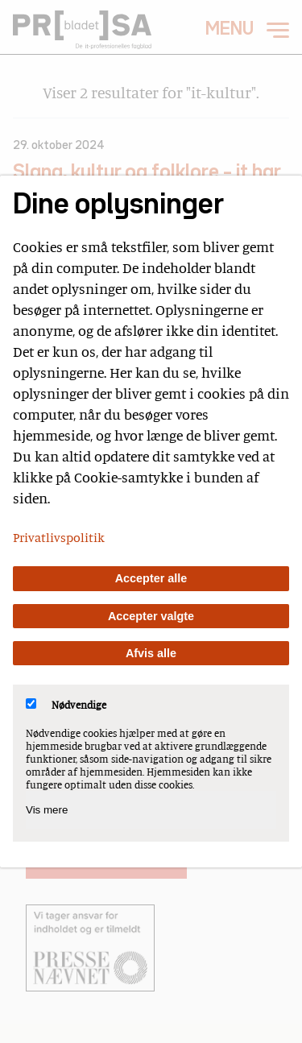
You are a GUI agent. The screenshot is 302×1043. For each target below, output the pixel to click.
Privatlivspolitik (59, 537)
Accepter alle (151, 578)
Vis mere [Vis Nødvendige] (47, 810)
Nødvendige (66, 704)
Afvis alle (151, 653)
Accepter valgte (151, 616)
